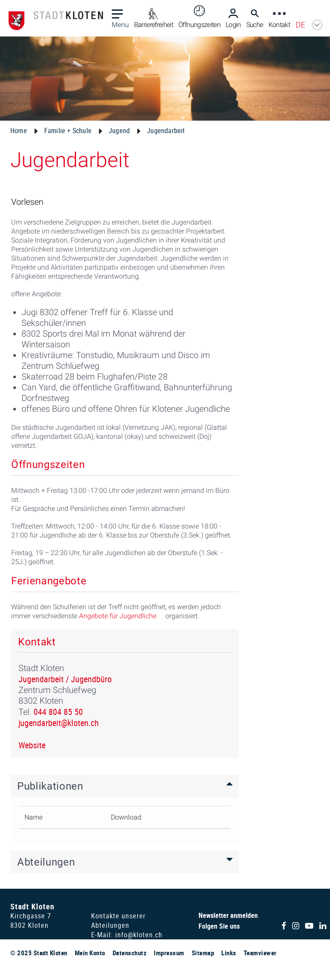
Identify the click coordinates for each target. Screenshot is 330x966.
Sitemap (203, 952)
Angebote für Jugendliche (117, 616)
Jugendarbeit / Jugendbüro (65, 679)
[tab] (125, 786)
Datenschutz (130, 952)
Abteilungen (46, 862)
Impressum (169, 952)
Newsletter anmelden (228, 915)
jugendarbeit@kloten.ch (58, 723)
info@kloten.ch (138, 934)
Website (32, 745)
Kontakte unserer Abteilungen (118, 920)
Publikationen (50, 786)
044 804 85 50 (58, 711)
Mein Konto (90, 952)
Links (228, 952)
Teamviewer (260, 952)
